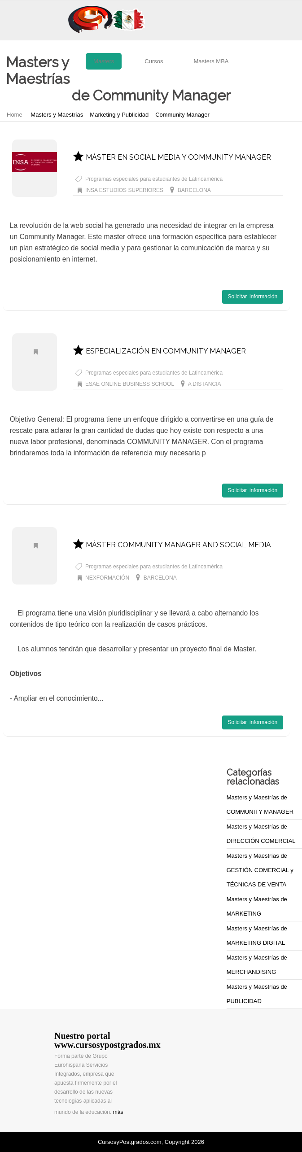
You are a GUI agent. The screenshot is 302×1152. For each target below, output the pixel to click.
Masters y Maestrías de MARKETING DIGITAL (257, 935)
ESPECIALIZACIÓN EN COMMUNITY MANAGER (159, 351)
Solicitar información (252, 296)
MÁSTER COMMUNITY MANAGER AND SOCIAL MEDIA (172, 545)
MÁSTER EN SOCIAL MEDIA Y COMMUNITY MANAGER (172, 157)
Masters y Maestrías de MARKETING (257, 906)
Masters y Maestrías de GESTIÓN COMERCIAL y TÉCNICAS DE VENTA (260, 870)
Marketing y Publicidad (119, 114)
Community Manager (182, 114)
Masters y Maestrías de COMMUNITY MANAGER (260, 804)
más (118, 1112)
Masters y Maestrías (57, 114)
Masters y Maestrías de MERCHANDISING (257, 964)
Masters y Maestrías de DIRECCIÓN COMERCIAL (261, 833)
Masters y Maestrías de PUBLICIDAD (257, 993)
